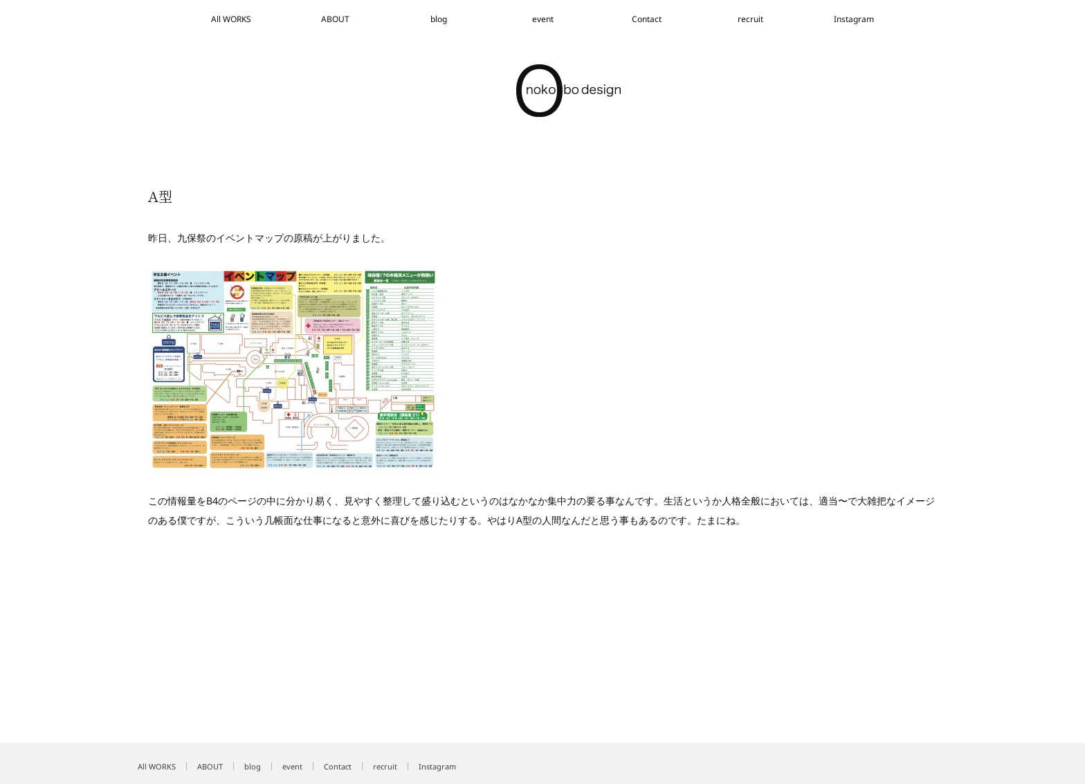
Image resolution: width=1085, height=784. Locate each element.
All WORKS (231, 19)
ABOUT (335, 19)
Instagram (854, 19)
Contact (647, 19)
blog (438, 19)
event (543, 19)
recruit (750, 19)
